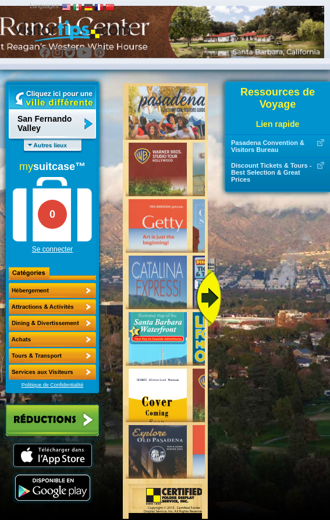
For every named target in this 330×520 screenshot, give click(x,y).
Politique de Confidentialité (53, 385)
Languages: (45, 6)
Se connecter (52, 249)
